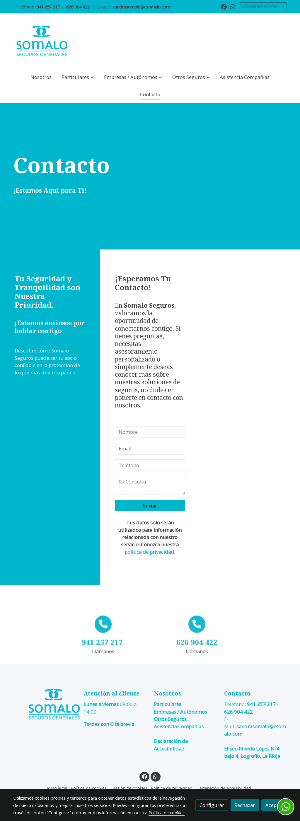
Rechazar (244, 805)
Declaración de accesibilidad (223, 788)
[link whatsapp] (232, 6)
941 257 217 (261, 704)
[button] (78, 77)
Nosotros (167, 693)
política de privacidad (149, 551)
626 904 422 (238, 711)
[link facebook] (224, 6)
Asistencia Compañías (179, 726)
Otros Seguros (170, 719)
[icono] (103, 659)
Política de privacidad (171, 788)
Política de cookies (89, 788)
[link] (42, 41)
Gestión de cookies (128, 788)
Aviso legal (57, 788)
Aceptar (274, 805)
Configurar (212, 805)
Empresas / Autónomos (180, 711)
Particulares (167, 704)
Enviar (150, 505)
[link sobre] (45, 704)
